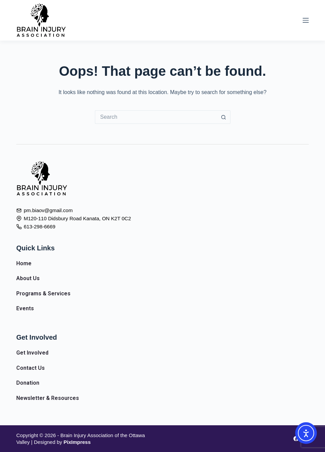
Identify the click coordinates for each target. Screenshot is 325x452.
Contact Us (30, 368)
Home (24, 263)
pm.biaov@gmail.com (48, 210)
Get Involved (32, 352)
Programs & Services (43, 293)
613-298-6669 (39, 226)
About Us (28, 278)
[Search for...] (156, 117)
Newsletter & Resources (47, 398)
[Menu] (306, 20)
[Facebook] (296, 438)
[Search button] (223, 117)
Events (25, 308)
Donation (27, 383)
